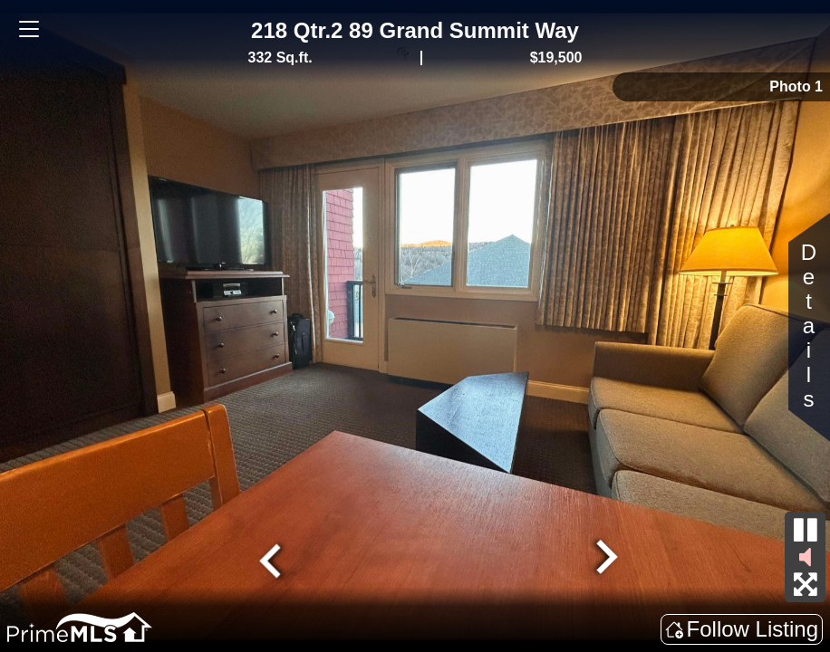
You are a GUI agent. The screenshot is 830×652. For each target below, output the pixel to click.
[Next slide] (604, 559)
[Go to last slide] (272, 559)
